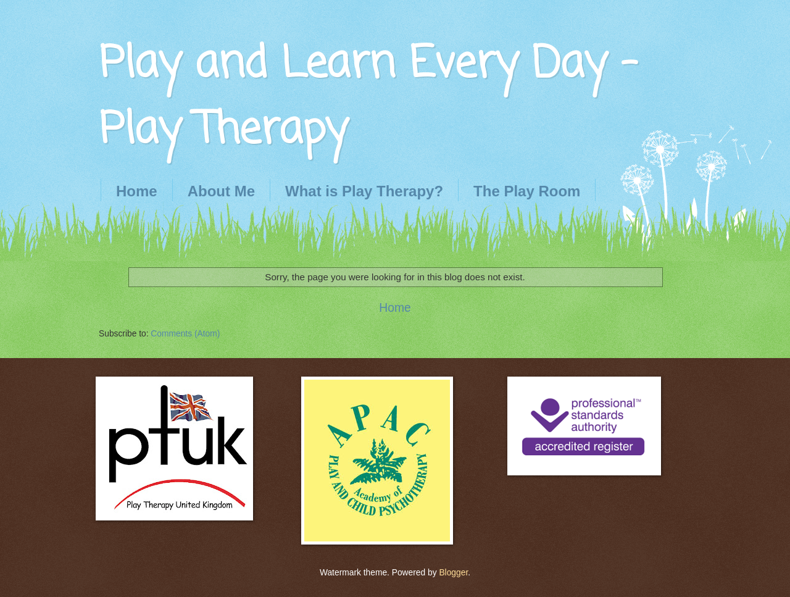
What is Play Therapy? (364, 191)
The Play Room (526, 191)
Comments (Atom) (185, 333)
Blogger (453, 572)
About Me (221, 191)
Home (136, 191)
